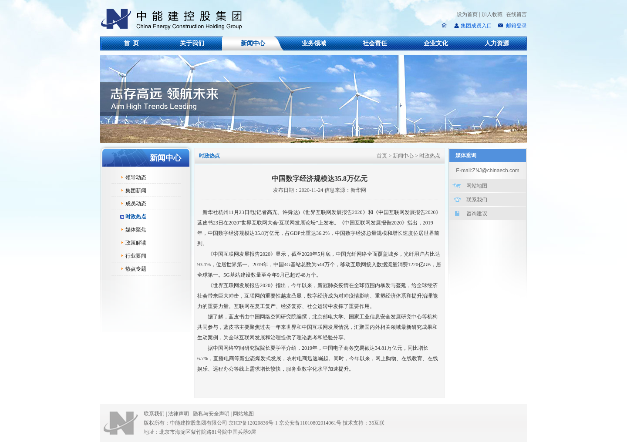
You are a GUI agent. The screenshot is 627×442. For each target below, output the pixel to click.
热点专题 (135, 269)
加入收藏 (492, 14)
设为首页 (467, 14)
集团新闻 (135, 191)
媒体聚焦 (135, 230)
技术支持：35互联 (363, 423)
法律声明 (180, 414)
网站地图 (476, 186)
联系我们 (476, 200)
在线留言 (516, 14)
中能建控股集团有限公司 (175, 19)
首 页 (131, 43)
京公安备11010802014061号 (310, 423)
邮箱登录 (516, 26)
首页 (382, 156)
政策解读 (135, 243)
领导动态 (135, 177)
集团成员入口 (476, 26)
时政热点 (135, 217)
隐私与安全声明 (211, 414)
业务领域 (314, 43)
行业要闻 (135, 256)
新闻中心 (253, 43)
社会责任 (375, 43)
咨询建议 (476, 214)
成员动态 (135, 204)
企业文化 (436, 43)
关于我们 (192, 43)
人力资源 (497, 43)
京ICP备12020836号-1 (253, 423)
